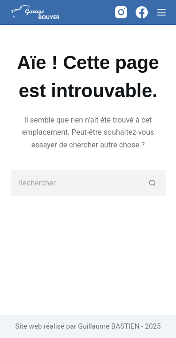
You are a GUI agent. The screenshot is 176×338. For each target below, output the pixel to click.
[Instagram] (121, 12)
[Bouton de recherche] (153, 183)
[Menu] (161, 12)
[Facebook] (142, 12)
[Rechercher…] (75, 183)
